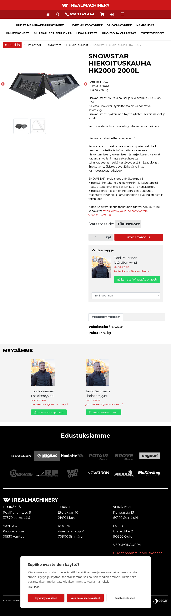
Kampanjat (145, 25)
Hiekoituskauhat (77, 45)
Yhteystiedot (152, 33)
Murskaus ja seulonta (53, 33)
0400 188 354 (93, 400)
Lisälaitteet (86, 33)
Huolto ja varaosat (119, 33)
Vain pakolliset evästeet (85, 598)
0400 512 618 (121, 267)
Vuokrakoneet (119, 25)
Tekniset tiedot (106, 317)
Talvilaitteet (54, 45)
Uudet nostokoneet (85, 25)
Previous (3, 84)
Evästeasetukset (125, 598)
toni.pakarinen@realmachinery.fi (132, 271)
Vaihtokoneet (17, 33)
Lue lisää (34, 587)
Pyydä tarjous (138, 237)
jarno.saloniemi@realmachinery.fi (104, 404)
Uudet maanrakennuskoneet (40, 25)
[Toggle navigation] (122, 14)
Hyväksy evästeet (46, 598)
